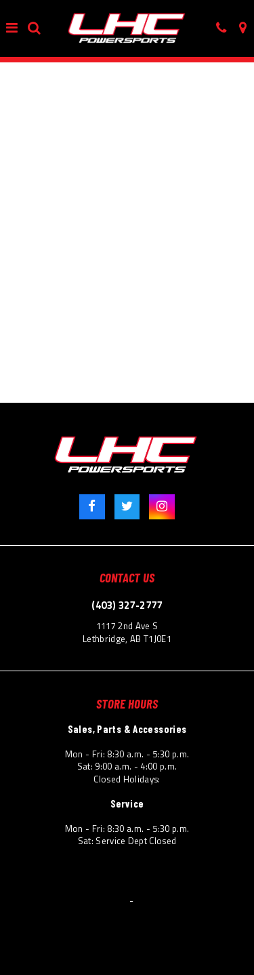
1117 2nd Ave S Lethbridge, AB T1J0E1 (127, 632)
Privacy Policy (121, 884)
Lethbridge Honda (93, 901)
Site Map (229, 884)
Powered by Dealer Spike (183, 901)
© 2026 (40, 901)
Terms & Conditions (47, 884)
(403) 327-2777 (126, 605)
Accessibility (179, 884)
